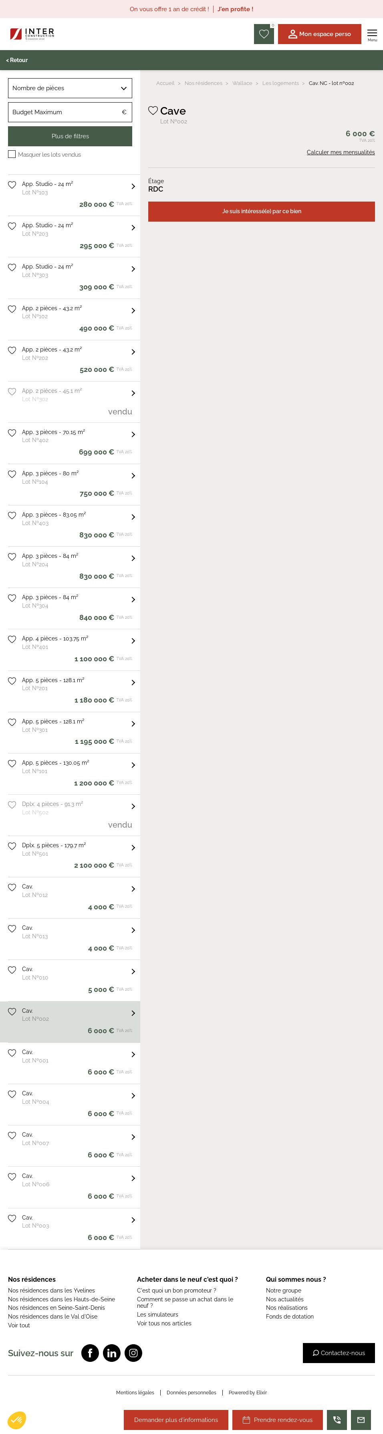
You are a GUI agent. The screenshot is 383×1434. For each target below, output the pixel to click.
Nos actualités (285, 1299)
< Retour (17, 60)
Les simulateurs (157, 1314)
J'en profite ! (236, 9)
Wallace (242, 83)
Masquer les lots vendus (49, 154)
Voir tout (19, 1325)
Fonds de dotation (290, 1316)
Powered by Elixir (248, 1393)
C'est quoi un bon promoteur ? (176, 1290)
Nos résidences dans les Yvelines (51, 1290)
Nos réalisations (287, 1308)
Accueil (165, 83)
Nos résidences (203, 83)
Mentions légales (135, 1393)
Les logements (280, 83)
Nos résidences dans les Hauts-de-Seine (61, 1299)
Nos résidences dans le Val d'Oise (52, 1316)
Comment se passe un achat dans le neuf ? (185, 1302)
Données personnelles (191, 1393)
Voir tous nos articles (164, 1323)
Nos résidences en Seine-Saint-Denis (56, 1308)
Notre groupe (283, 1290)
